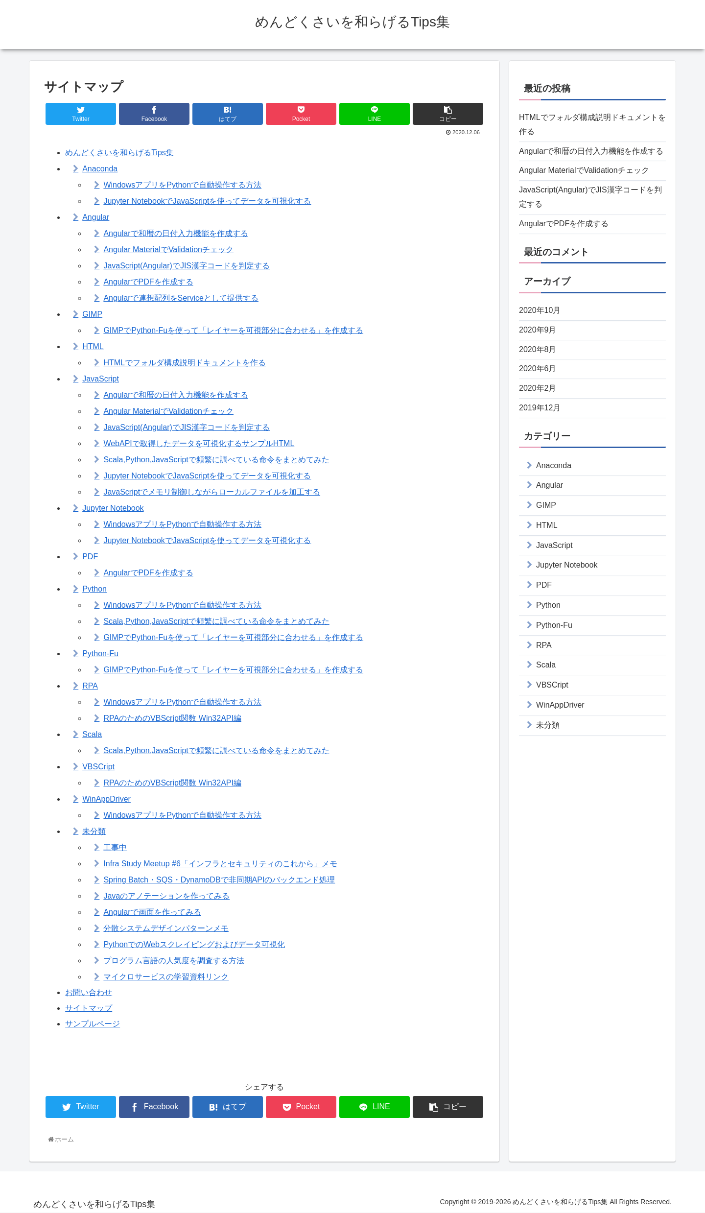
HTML (93, 346)
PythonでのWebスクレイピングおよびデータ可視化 (193, 944)
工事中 (115, 847)
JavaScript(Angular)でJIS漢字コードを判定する (186, 266)
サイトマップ (88, 1008)
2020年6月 (538, 368)
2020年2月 (538, 388)
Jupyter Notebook (112, 508)
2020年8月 (538, 349)
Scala (92, 734)
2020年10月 (540, 310)
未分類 (94, 831)
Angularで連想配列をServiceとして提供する (180, 298)
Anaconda (100, 169)
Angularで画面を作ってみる (152, 912)
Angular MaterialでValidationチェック (168, 249)
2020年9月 (538, 330)
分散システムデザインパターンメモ (166, 928)
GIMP (92, 314)
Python (94, 589)
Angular (95, 217)
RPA (90, 686)
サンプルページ (92, 1024)
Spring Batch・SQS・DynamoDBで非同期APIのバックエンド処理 (219, 880)
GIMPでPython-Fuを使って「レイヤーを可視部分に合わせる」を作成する (233, 330)
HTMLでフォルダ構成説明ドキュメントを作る (184, 362)
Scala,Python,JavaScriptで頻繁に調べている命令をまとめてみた (216, 459)
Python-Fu (100, 653)
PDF (90, 556)
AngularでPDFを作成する (148, 282)
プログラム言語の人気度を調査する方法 (173, 960)
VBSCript (98, 766)
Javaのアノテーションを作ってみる (166, 896)
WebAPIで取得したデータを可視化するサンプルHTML (198, 443)
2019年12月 (540, 408)
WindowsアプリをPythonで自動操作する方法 (182, 185)
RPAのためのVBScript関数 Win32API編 (172, 718)
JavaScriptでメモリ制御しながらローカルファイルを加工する (211, 492)
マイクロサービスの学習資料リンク (166, 977)
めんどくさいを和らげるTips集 (119, 152)
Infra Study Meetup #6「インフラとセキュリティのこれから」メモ (220, 863)
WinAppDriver (106, 799)
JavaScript (100, 379)
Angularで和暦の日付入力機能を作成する (175, 233)
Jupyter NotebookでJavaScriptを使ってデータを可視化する (207, 201)
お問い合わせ (88, 992)
